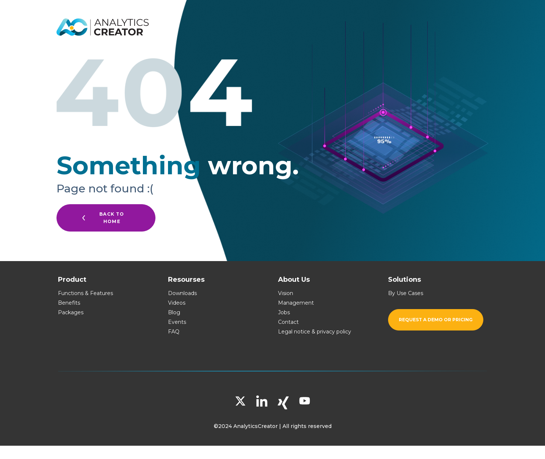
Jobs (284, 312)
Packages (70, 312)
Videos (176, 302)
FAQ (173, 331)
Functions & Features (85, 293)
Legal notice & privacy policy (314, 331)
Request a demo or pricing (436, 319)
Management (296, 302)
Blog (174, 312)
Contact (288, 322)
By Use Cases (405, 293)
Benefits (69, 302)
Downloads (182, 293)
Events (177, 322)
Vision (285, 293)
